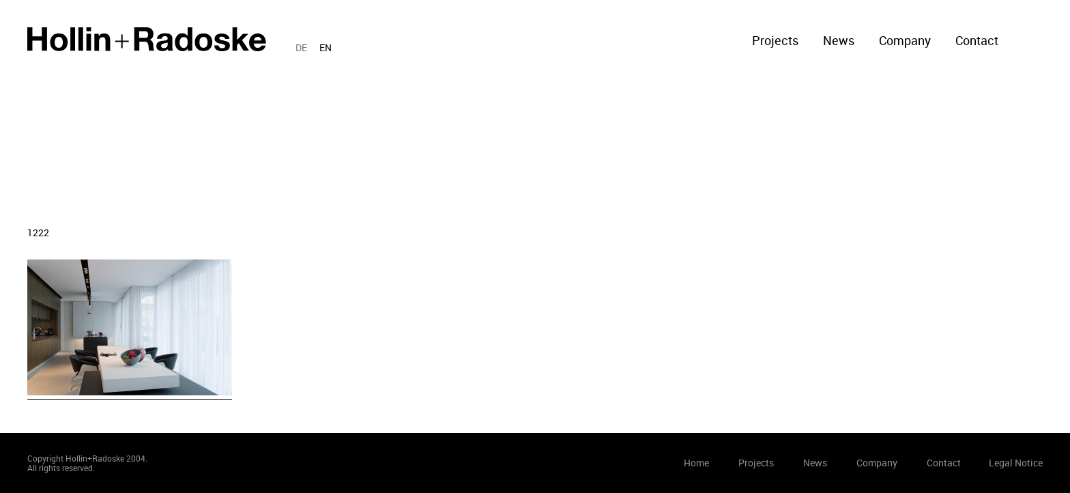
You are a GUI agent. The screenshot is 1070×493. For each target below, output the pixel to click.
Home (146, 39)
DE (301, 47)
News (838, 40)
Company (905, 40)
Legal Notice (1016, 462)
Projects (775, 40)
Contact (976, 40)
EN (325, 47)
